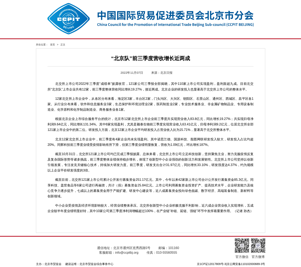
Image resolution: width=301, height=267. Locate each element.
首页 (52, 44)
